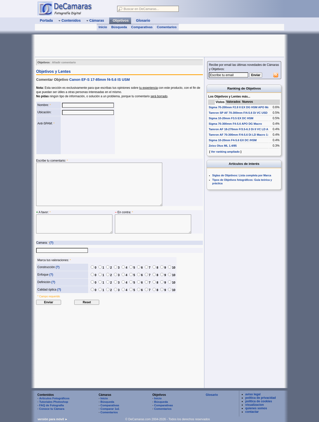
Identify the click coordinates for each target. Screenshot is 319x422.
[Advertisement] (125, 45)
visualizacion (254, 405)
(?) (51, 242)
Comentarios (166, 27)
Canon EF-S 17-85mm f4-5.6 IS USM (99, 80)
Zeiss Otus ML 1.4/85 (223, 145)
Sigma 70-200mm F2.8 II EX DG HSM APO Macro (241, 107)
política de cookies (258, 401)
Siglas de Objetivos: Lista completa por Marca (241, 175)
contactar (252, 412)
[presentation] (82, 135)
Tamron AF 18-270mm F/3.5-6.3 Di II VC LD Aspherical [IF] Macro (252, 129)
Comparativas (142, 27)
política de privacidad (260, 398)
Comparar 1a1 (109, 408)
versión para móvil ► (53, 419)
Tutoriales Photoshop (53, 401)
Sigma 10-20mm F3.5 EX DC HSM (231, 118)
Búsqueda (119, 27)
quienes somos (256, 408)
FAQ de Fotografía (51, 405)
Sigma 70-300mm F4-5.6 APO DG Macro (235, 123)
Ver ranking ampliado (225, 151)
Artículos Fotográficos (54, 398)
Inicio (103, 27)
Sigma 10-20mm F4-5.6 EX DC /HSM (232, 140)
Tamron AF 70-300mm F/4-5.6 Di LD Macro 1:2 (239, 134)
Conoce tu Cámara (51, 408)
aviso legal (252, 394)
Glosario (212, 395)
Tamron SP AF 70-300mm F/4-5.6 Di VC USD (238, 112)
